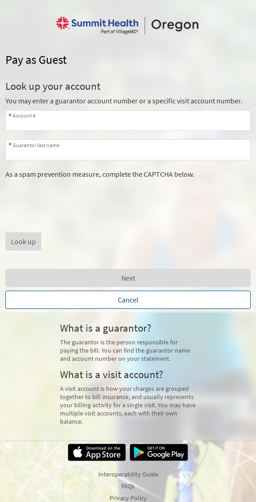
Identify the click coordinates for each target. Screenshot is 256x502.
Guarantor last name (36, 145)
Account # (24, 115)
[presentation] (74, 196)
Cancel (128, 299)
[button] (23, 241)
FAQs (128, 486)
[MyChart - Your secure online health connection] (127, 25)
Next (128, 277)
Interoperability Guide (128, 474)
